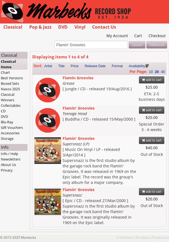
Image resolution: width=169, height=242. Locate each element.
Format (117, 66)
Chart (5, 72)
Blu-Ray (7, 121)
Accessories (10, 132)
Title (61, 66)
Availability (137, 66)
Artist (48, 66)
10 (151, 72)
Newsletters (10, 159)
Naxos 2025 (10, 88)
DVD (63, 27)
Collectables (10, 105)
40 (163, 72)
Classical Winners (7, 97)
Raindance (144, 237)
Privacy (7, 170)
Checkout (157, 35)
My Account (117, 35)
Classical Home (8, 64)
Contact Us (104, 27)
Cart (138, 35)
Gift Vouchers (12, 127)
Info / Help (9, 153)
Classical (12, 27)
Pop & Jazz (40, 27)
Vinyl (79, 27)
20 (157, 72)
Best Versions (12, 77)
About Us (8, 164)
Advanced (156, 45)
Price (75, 66)
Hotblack (126, 237)
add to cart (152, 80)
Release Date (95, 66)
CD (3, 110)
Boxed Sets (10, 83)
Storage (7, 138)
